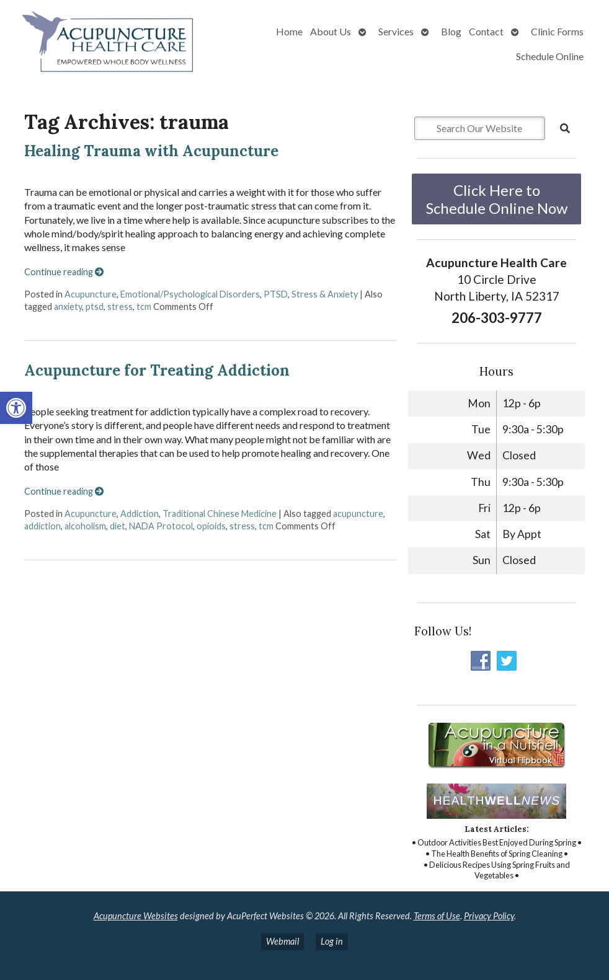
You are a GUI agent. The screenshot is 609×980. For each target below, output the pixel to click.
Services (396, 31)
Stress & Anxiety (324, 294)
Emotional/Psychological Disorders (190, 294)
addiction (42, 526)
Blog (451, 31)
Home (289, 31)
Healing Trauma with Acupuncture (151, 151)
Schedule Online (550, 56)
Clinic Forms (557, 31)
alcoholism (85, 526)
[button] (16, 408)
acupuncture (358, 513)
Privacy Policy (489, 916)
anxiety (68, 306)
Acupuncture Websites (136, 916)
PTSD (276, 294)
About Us (330, 31)
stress (120, 306)
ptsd (95, 306)
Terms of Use (437, 916)
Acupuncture (90, 294)
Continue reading (64, 272)
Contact (486, 31)
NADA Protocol (161, 526)
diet (117, 526)
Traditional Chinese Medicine (219, 513)
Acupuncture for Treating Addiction (157, 370)
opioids (211, 526)
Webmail (282, 941)
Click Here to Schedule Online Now (496, 199)
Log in (332, 941)
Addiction (139, 513)
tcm (143, 306)
